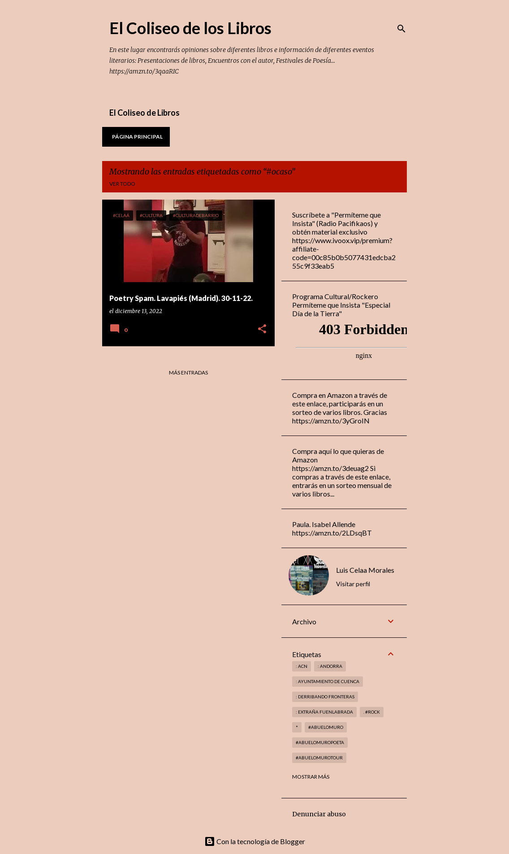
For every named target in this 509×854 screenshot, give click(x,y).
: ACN (301, 666)
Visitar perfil (353, 584)
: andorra (330, 666)
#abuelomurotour (319, 757)
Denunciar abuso (319, 814)
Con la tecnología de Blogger (254, 841)
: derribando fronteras (325, 696)
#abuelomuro (325, 727)
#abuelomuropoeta (320, 742)
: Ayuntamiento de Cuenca (327, 681)
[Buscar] (401, 28)
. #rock (371, 712)
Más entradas (188, 372)
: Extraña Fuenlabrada (324, 712)
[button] (262, 329)
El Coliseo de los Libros (190, 28)
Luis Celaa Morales (365, 570)
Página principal (137, 136)
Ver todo (122, 183)
